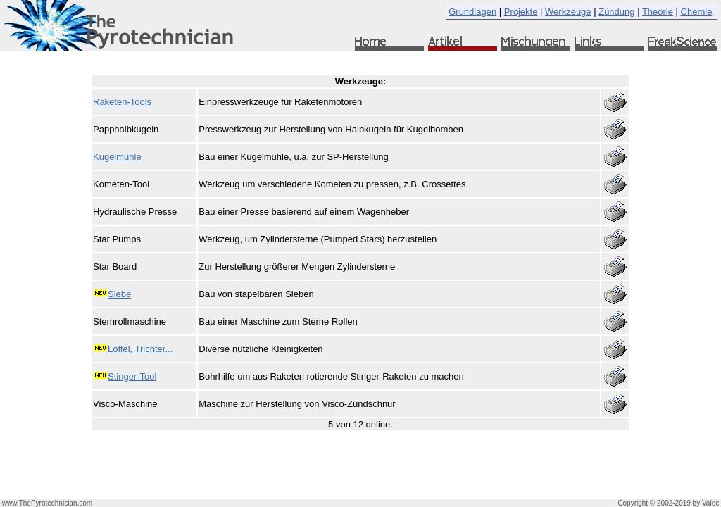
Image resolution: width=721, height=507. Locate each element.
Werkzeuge (568, 11)
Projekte (521, 11)
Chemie (697, 11)
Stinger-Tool (132, 376)
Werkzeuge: (361, 81)
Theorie (657, 11)
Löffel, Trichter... (140, 349)
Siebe (119, 294)
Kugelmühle (117, 156)
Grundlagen (472, 11)
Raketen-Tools (122, 101)
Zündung (616, 11)
